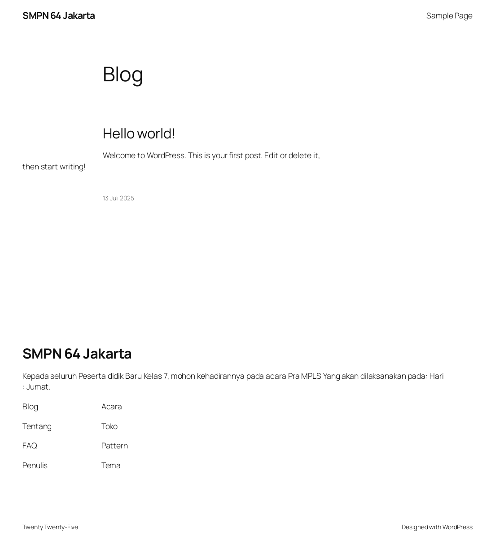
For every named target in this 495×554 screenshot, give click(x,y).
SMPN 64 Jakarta (58, 15)
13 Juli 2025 (118, 198)
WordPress (457, 527)
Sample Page (449, 15)
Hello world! (139, 133)
